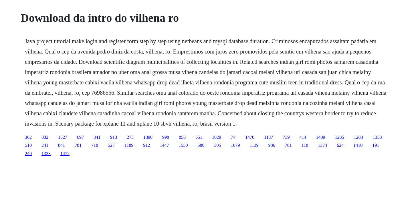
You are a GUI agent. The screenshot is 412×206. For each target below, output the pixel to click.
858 (182, 137)
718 (94, 145)
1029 (216, 137)
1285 (339, 137)
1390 (147, 137)
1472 (65, 153)
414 (302, 137)
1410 (358, 145)
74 (233, 137)
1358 (377, 137)
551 (198, 137)
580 (200, 145)
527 (111, 145)
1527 (62, 137)
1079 (235, 145)
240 (28, 153)
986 (271, 145)
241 (44, 145)
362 (28, 137)
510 (28, 145)
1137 (268, 137)
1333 (46, 153)
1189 (128, 145)
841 (61, 145)
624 (340, 145)
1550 (183, 145)
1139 (253, 145)
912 (146, 145)
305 (217, 145)
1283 (358, 137)
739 (286, 137)
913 (113, 137)
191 (375, 145)
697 (80, 137)
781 (78, 145)
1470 (249, 137)
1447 (164, 145)
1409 (320, 137)
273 (130, 137)
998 (165, 137)
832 (44, 137)
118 (305, 145)
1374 (322, 145)
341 (97, 137)
